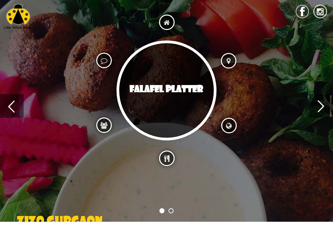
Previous (12, 106)
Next (321, 106)
